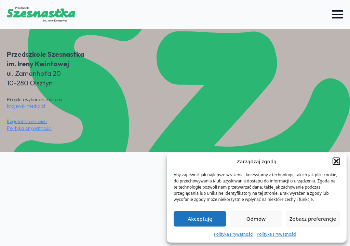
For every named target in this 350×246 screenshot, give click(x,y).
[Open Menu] (337, 14)
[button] (336, 161)
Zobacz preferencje (313, 218)
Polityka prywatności (29, 128)
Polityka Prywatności (233, 234)
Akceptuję (200, 218)
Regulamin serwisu (27, 121)
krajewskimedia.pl (26, 106)
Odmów (256, 218)
